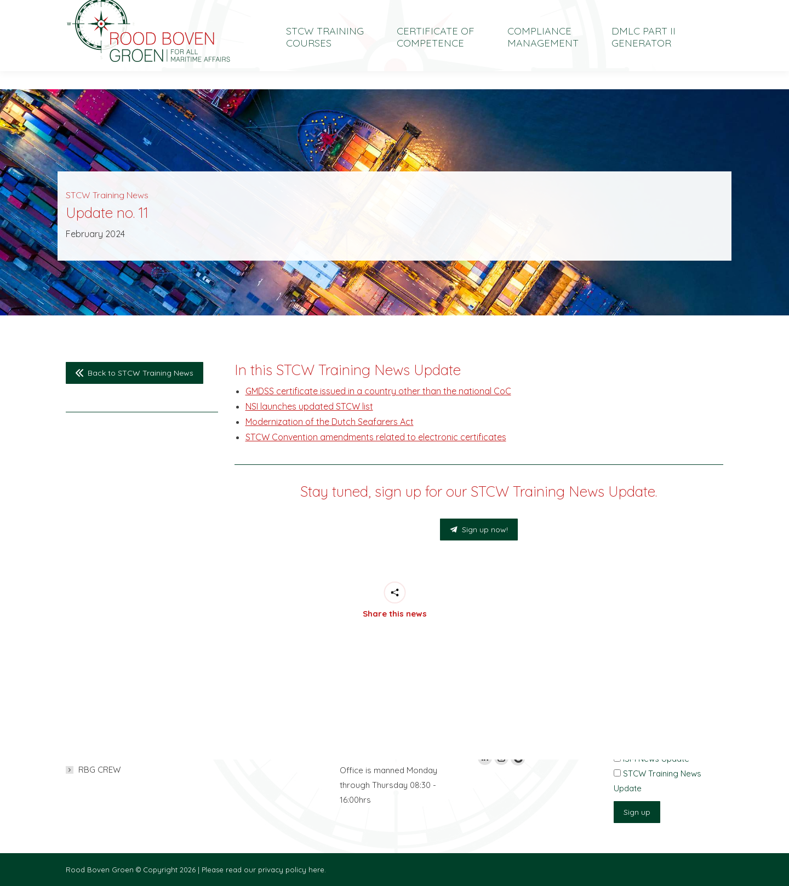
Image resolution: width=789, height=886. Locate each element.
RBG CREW (99, 769)
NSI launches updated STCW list (309, 406)
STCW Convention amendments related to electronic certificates (375, 437)
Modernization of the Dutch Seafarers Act (329, 421)
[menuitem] (639, 9)
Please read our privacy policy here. (264, 869)
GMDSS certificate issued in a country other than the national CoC (378, 391)
